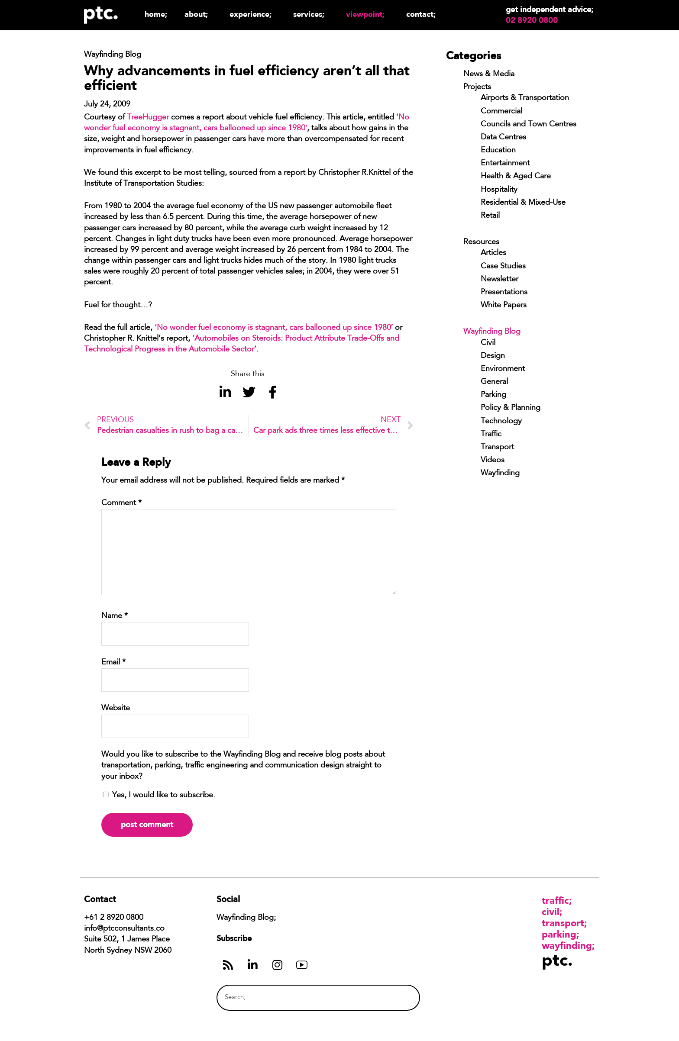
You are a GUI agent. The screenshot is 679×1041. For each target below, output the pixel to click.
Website (115, 708)
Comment (121, 503)
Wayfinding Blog (492, 332)
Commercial (501, 112)
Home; (156, 14)
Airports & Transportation (525, 98)
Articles (493, 253)
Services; (311, 14)
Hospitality (499, 190)
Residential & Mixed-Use (523, 203)
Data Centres (503, 138)
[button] (225, 392)
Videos (492, 460)
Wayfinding (500, 473)
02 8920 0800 (532, 20)
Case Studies (503, 267)
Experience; (253, 14)
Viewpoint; (367, 14)
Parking (493, 395)
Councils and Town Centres (528, 125)
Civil (488, 343)
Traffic (491, 434)
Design (493, 356)
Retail (490, 216)
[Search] (397, 997)
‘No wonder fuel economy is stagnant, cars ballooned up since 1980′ (274, 328)
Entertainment (505, 164)
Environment (503, 369)
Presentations (504, 293)
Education (498, 151)
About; (198, 14)
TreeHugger (148, 118)
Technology (501, 421)
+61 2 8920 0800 (113, 918)
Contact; (421, 14)
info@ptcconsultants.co (124, 929)
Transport (497, 447)
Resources (481, 242)
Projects (477, 87)
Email (113, 663)
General (494, 382)
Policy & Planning (510, 408)
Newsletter (499, 280)
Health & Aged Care (516, 176)
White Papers (504, 305)
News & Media (488, 74)
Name (114, 616)
